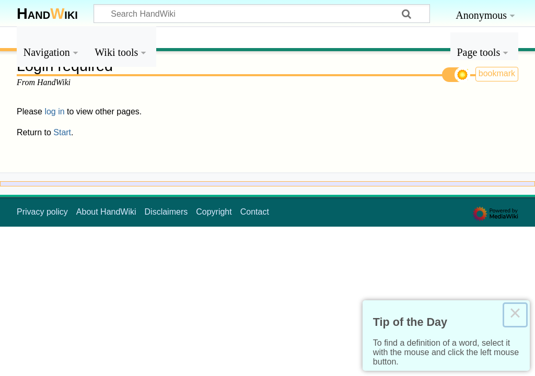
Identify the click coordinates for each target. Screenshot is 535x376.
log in (54, 111)
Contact (254, 211)
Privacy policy (42, 211)
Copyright (213, 211)
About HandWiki (106, 211)
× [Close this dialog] (515, 314)
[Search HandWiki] (261, 13)
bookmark (497, 73)
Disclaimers (166, 211)
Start (62, 132)
